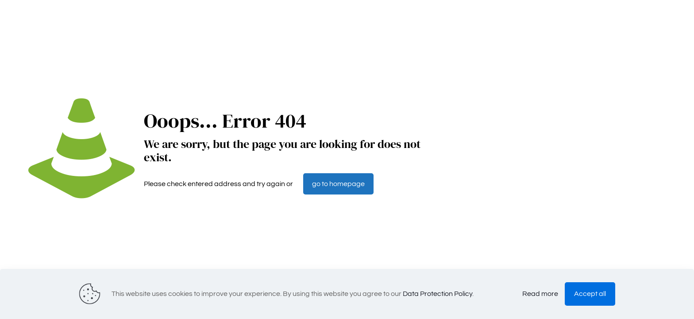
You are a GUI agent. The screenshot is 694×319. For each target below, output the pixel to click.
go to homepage (338, 183)
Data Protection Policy (437, 293)
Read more (540, 293)
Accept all (590, 293)
